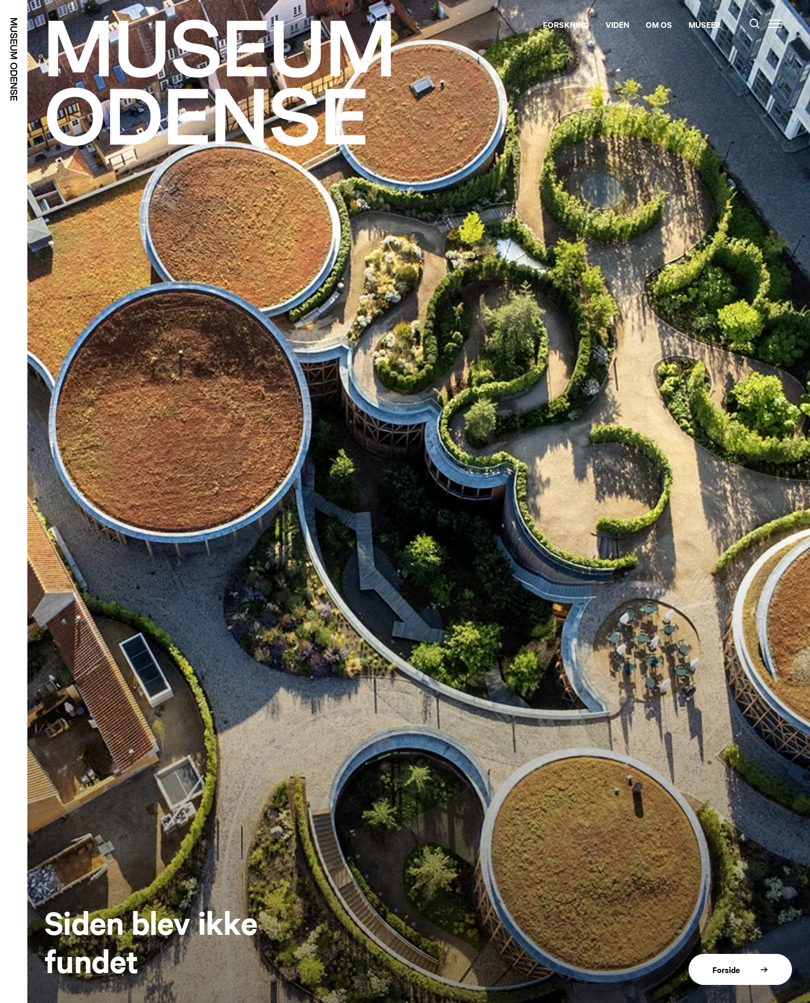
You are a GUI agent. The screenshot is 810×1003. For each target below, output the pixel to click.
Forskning (566, 24)
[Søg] (755, 23)
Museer (705, 24)
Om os (659, 24)
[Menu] (775, 23)
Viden (617, 24)
